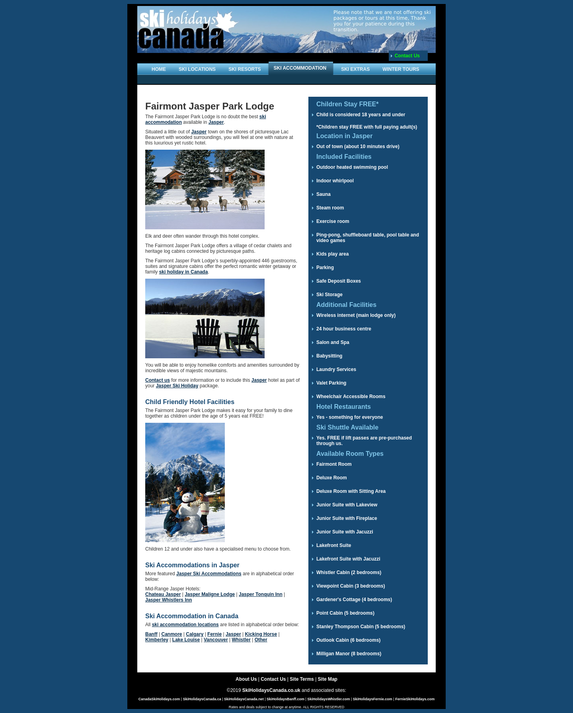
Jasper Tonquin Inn (261, 594)
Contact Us (407, 56)
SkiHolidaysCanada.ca (202, 699)
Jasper (216, 122)
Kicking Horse (261, 634)
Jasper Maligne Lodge (210, 594)
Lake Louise (186, 640)
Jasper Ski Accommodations (209, 573)
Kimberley (156, 640)
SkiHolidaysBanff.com (285, 699)
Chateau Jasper (163, 594)
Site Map (327, 679)
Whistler (241, 640)
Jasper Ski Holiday (177, 386)
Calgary (194, 634)
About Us (246, 679)
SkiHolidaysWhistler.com (328, 699)
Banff (151, 634)
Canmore (171, 634)
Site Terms (302, 679)
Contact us (157, 380)
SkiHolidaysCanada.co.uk (271, 690)
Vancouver (216, 640)
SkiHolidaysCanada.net (244, 699)
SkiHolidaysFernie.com (372, 699)
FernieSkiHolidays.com (415, 699)
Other (261, 640)
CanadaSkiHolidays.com (159, 699)
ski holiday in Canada (183, 272)
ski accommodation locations (185, 624)
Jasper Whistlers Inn (168, 600)
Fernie (214, 634)
